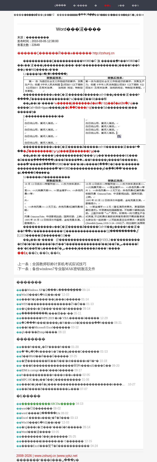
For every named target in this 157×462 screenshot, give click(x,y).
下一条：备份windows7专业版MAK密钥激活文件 (56, 269)
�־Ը (51, 14)
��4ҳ (55, 253)
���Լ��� (86, 14)
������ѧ (108, 14)
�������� (24, 14)
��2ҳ (33, 253)
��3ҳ (44, 253)
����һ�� (97, 14)
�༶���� (80, 5)
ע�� (121, 5)
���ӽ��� (43, 14)
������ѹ (119, 14)
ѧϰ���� (74, 14)
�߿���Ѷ (30, 14)
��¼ (135, 5)
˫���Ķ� (127, 14)
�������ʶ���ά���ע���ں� (47, 460)
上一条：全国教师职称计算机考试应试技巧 (52, 264)
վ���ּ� (60, 5)
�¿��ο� (138, 14)
